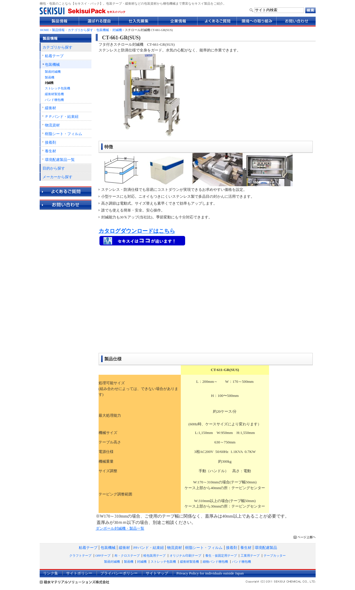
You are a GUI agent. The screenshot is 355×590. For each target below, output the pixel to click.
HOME (44, 30)
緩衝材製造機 (54, 94)
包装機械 (102, 30)
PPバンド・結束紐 (148, 547)
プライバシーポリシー (119, 573)
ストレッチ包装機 (57, 88)
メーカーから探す (57, 177)
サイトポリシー (79, 573)
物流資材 (52, 125)
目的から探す (54, 168)
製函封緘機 (53, 71)
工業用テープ (250, 555)
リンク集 (50, 573)
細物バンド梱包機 (215, 561)
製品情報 (58, 30)
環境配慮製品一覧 (60, 159)
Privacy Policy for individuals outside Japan (210, 573)
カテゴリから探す (80, 30)
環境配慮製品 (266, 547)
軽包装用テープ (154, 555)
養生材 (50, 151)
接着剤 (50, 142)
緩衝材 (50, 108)
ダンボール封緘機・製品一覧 (120, 528)
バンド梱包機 (54, 99)
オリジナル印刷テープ (185, 555)
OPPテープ (102, 555)
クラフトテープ (80, 555)
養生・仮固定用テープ (221, 555)
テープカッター (275, 555)
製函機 (49, 77)
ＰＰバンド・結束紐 (61, 116)
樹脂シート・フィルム (63, 134)
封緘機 (117, 30)
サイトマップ (157, 573)
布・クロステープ (127, 555)
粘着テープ (54, 56)
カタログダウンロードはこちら (137, 231)
